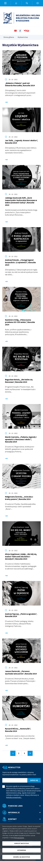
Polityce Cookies (19, 838)
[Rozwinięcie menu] (21, 806)
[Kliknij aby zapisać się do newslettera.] (34, 780)
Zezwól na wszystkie (21, 857)
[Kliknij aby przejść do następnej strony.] (30, 753)
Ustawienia (21, 850)
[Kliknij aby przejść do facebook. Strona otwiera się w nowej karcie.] (20, 31)
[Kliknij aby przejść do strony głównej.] (16, 3)
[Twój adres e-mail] (14, 780)
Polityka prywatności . (14, 797)
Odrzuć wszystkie (21, 843)
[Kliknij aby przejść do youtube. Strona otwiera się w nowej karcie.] (15, 31)
